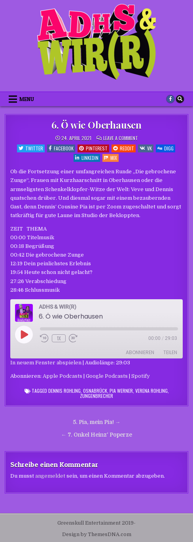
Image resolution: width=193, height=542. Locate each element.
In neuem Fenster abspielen (45, 363)
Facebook (61, 148)
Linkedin (86, 157)
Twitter (31, 148)
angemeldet (50, 476)
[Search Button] (180, 99)
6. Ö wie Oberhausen (96, 124)
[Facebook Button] (170, 99)
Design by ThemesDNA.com (96, 534)
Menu (26, 99)
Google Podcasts (107, 376)
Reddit (123, 148)
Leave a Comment (120, 138)
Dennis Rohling (64, 390)
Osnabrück (95, 390)
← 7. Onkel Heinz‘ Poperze (96, 435)
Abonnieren (140, 352)
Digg (165, 148)
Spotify (140, 376)
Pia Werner (121, 390)
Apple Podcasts (62, 376)
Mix (110, 157)
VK (146, 148)
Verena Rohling (151, 390)
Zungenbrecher (96, 395)
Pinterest (93, 148)
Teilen (170, 352)
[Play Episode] (23, 334)
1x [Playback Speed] (59, 338)
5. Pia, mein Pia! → (97, 422)
